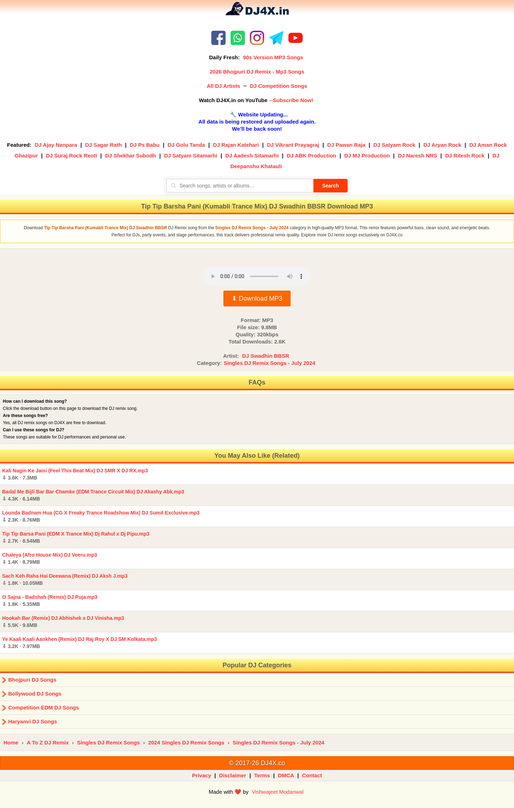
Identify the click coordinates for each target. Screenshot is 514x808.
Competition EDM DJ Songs (43, 707)
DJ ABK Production (311, 155)
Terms (262, 775)
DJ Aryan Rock (442, 145)
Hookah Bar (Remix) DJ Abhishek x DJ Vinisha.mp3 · (63, 621)
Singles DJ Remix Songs (108, 742)
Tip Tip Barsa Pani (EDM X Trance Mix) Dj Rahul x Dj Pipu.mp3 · (76, 537)
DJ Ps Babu (145, 145)
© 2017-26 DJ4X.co (257, 763)
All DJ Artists (223, 86)
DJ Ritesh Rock (464, 155)
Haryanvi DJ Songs (32, 721)
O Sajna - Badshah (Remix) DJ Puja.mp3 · (49, 600)
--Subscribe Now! (291, 100)
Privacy (201, 775)
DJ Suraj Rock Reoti (71, 155)
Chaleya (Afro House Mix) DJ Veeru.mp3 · (49, 558)
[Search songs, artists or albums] (239, 185)
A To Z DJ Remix (48, 742)
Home (11, 742)
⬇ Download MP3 (257, 298)
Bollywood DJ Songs (34, 694)
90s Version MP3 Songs (273, 57)
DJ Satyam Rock (394, 145)
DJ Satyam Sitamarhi (190, 155)
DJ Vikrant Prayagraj (293, 145)
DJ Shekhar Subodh (130, 155)
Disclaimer (232, 775)
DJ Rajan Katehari (236, 145)
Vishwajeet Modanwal (277, 792)
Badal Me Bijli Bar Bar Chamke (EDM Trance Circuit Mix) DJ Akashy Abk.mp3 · (93, 495)
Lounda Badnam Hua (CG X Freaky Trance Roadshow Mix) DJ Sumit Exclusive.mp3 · (101, 516)
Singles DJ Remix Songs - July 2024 (270, 363)
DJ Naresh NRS (417, 155)
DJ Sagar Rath (103, 145)
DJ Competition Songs (278, 86)
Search (330, 186)
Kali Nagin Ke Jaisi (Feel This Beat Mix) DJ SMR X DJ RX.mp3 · (75, 474)
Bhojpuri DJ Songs (32, 680)
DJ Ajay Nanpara (56, 145)
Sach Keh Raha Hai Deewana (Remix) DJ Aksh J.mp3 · (64, 579)
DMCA (286, 775)
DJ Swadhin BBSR (265, 356)
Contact (312, 775)
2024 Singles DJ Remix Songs (186, 742)
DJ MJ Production (367, 155)
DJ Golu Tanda (186, 145)
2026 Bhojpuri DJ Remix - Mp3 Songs (257, 72)
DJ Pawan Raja (346, 145)
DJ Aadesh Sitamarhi (252, 155)
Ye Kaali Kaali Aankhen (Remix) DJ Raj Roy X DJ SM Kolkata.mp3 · (79, 642)
